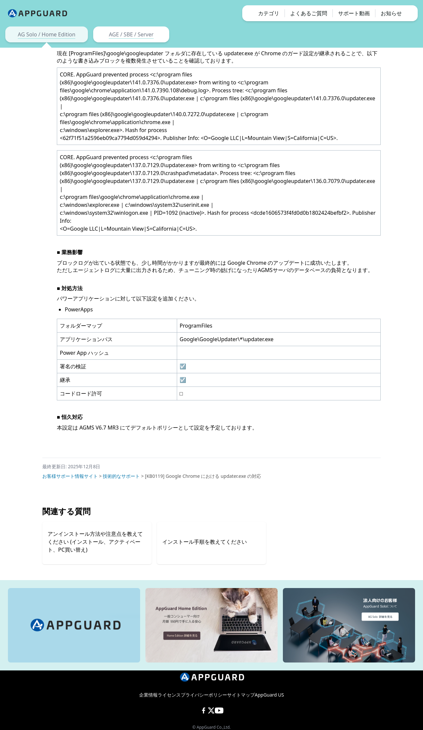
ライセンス (169, 695)
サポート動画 (354, 13)
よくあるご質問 (308, 13)
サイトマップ (241, 695)
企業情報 (148, 695)
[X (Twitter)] (211, 710)
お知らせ (391, 13)
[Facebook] (204, 710)
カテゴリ (268, 13)
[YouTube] (219, 710)
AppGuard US (269, 695)
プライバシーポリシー (204, 695)
